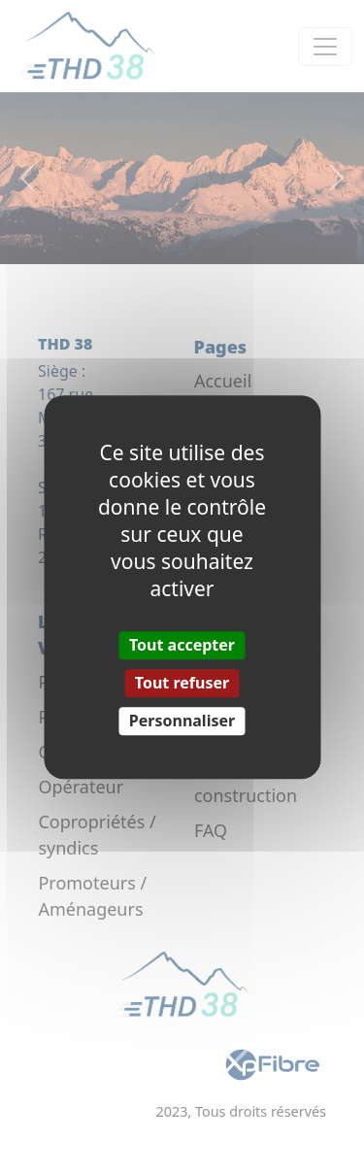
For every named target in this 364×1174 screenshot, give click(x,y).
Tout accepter (182, 644)
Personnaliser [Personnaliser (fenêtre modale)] (182, 720)
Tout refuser (182, 682)
